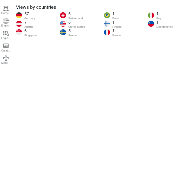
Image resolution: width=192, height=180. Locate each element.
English (5, 23)
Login (5, 35)
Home (5, 10)
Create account (6, 47)
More (5, 60)
